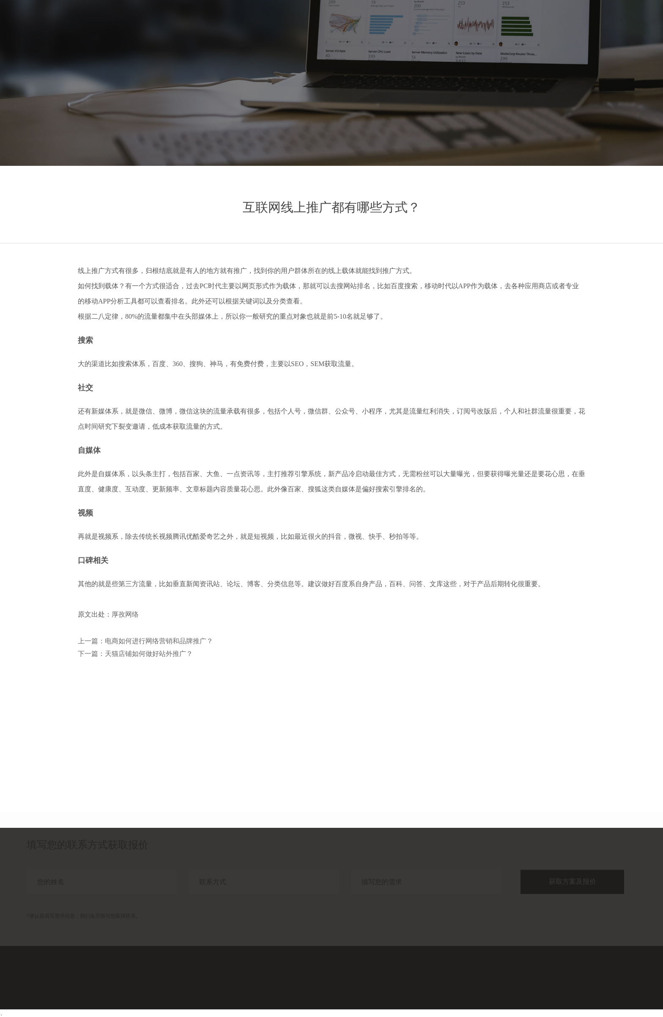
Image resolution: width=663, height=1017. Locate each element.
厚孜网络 (125, 614)
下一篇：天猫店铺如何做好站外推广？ (135, 653)
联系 (629, 24)
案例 (538, 24)
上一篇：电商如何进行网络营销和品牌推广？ (145, 641)
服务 (508, 24)
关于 (599, 24)
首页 (477, 24)
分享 (568, 24)
